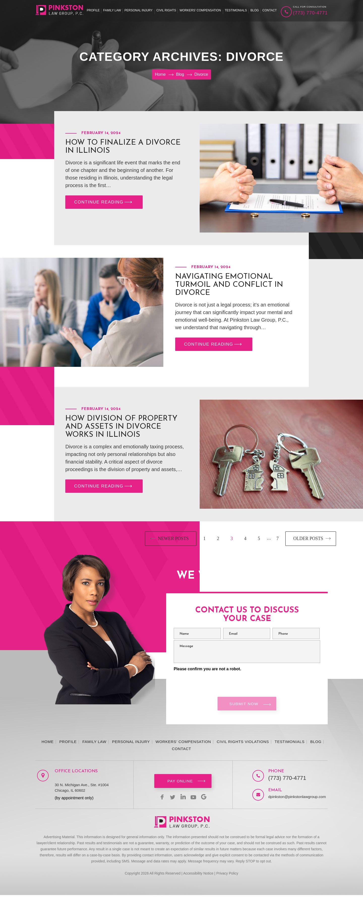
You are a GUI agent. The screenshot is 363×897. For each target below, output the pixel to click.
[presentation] (212, 681)
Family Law (112, 10)
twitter (171, 799)
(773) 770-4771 (310, 12)
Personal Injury (139, 10)
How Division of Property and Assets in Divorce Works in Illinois (121, 427)
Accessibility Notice (198, 875)
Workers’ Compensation (200, 10)
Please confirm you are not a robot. (207, 669)
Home (48, 743)
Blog (254, 10)
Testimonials (236, 10)
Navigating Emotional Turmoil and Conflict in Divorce (229, 285)
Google (207, 799)
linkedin (183, 799)
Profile (93, 10)
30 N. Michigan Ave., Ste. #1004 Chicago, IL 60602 (82, 790)
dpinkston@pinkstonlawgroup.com (292, 799)
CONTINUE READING (104, 203)
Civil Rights (166, 10)
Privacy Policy (227, 875)
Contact (269, 10)
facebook (159, 799)
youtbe (195, 799)
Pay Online (180, 783)
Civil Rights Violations (243, 743)
